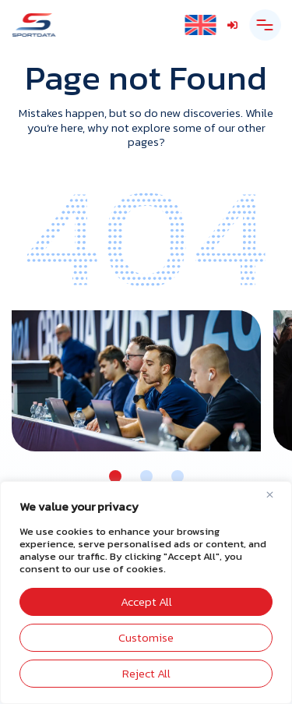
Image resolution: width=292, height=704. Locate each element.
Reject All (146, 673)
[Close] (275, 494)
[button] (115, 476)
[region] (146, 592)
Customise (146, 637)
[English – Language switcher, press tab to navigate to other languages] (200, 25)
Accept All (146, 601)
